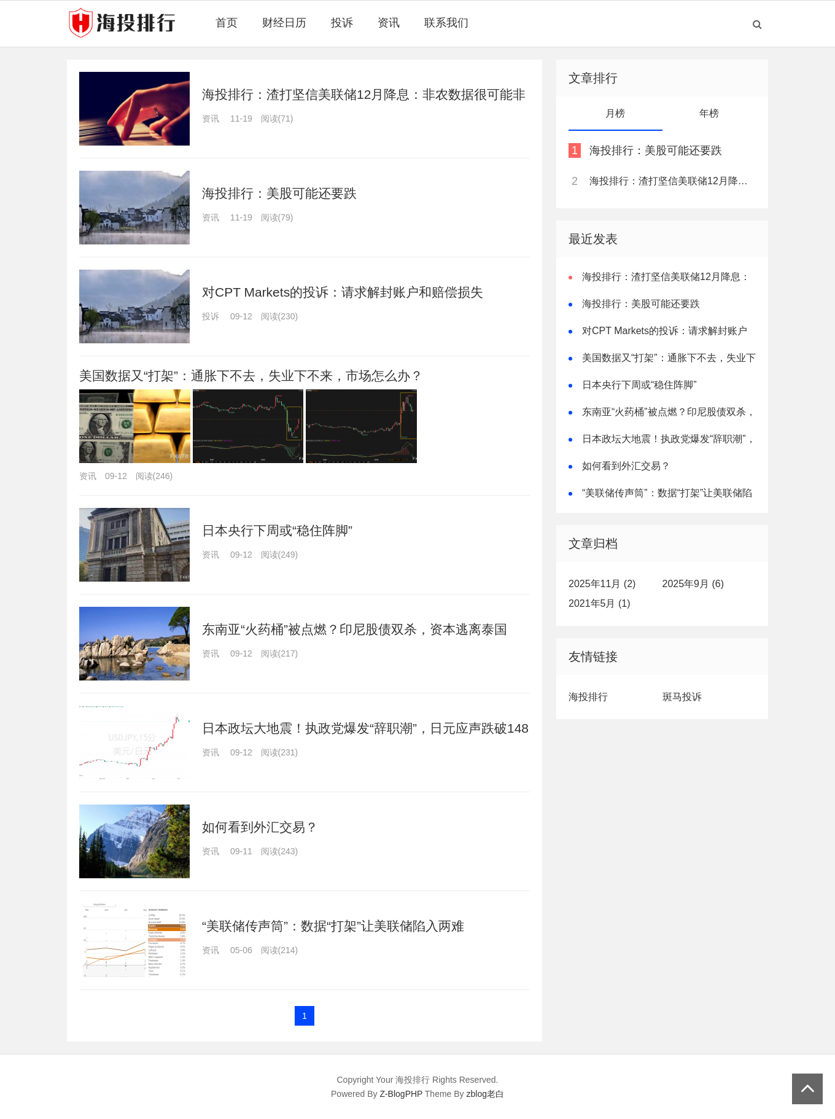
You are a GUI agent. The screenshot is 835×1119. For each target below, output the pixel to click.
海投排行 (588, 697)
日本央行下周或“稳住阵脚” (277, 530)
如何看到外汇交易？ (260, 827)
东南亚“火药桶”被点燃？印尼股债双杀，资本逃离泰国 (354, 629)
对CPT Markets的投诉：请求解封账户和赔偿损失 (342, 292)
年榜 (709, 113)
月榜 (615, 113)
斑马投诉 (682, 697)
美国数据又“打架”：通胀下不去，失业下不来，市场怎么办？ (251, 375)
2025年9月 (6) (693, 584)
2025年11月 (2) (602, 584)
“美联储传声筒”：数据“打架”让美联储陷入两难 (333, 926)
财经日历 (284, 23)
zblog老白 (485, 1094)
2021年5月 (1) (600, 603)
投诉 (342, 23)
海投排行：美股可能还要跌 (279, 193)
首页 (227, 23)
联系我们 (446, 23)
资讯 (389, 23)
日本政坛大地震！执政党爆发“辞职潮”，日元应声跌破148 (365, 728)
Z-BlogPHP (400, 1094)
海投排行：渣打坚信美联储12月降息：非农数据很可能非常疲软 (671, 181)
